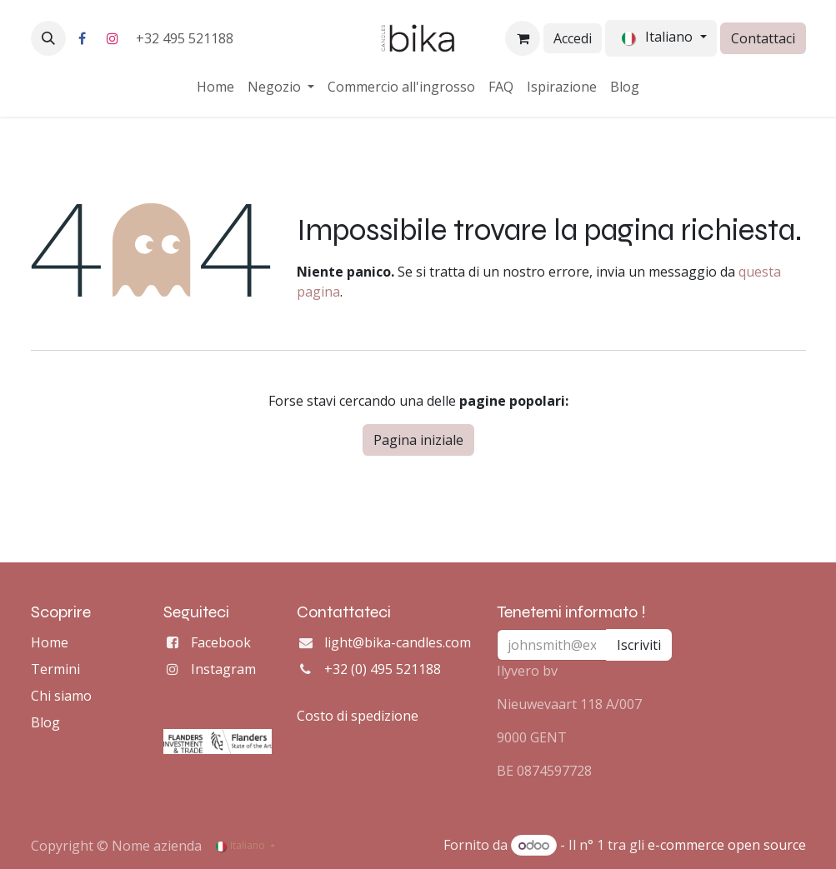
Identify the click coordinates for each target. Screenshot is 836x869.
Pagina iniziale (418, 440)
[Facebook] (82, 38)
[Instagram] (112, 38)
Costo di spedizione (357, 716)
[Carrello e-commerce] (522, 38)
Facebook (221, 642)
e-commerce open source (727, 845)
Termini (55, 669)
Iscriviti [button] (639, 645)
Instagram (223, 669)
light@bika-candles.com (397, 642)
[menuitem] (215, 86)
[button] (48, 38)
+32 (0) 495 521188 (382, 669)
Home (49, 642)
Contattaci (763, 38)
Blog (45, 722)
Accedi (572, 38)
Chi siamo (61, 696)
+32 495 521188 (186, 38)
